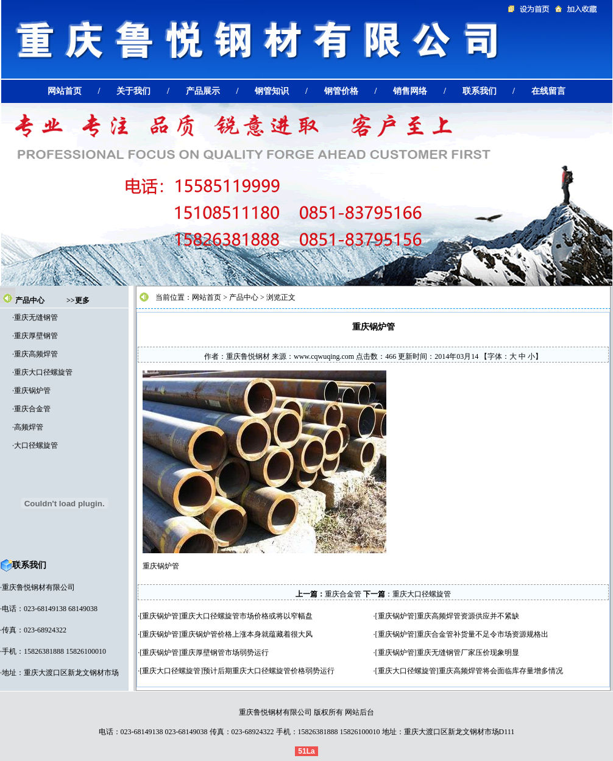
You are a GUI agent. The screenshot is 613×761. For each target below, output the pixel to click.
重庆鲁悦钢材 (248, 356)
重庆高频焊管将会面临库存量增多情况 (501, 671)
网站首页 (206, 297)
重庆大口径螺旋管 (43, 372)
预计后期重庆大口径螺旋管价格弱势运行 (269, 671)
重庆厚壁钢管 (36, 335)
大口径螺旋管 (36, 445)
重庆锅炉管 (32, 390)
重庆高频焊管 (36, 354)
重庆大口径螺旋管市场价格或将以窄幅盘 (247, 616)
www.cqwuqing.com (324, 356)
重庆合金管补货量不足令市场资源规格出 (482, 634)
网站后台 (359, 712)
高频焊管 (28, 427)
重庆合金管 (32, 409)
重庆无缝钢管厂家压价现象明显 (468, 652)
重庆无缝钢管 (36, 317)
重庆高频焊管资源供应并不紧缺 (468, 616)
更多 (82, 300)
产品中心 (29, 300)
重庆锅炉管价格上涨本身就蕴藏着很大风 (247, 634)
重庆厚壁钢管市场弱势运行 (225, 652)
